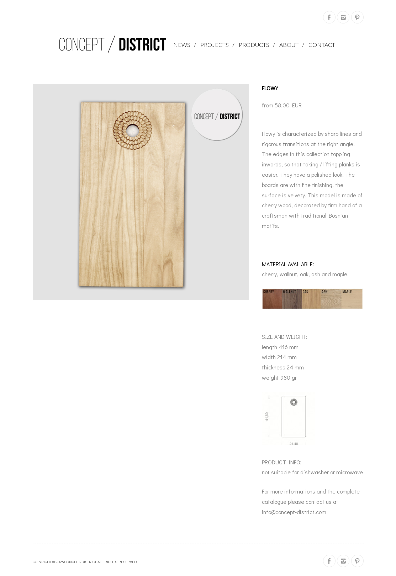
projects (214, 44)
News (181, 44)
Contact (321, 44)
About (289, 44)
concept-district (80, 561)
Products (254, 44)
